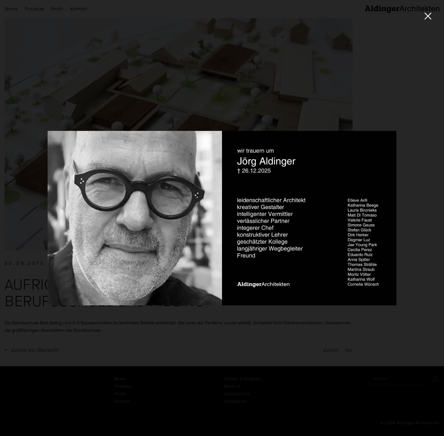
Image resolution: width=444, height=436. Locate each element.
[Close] (428, 16)
